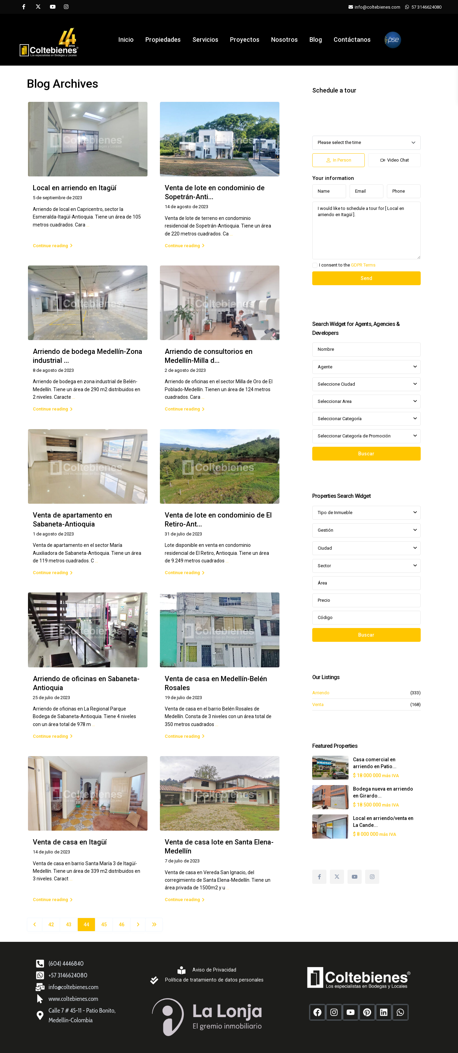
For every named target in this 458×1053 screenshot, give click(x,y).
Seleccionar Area (335, 401)
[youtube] (52, 7)
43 (68, 924)
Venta (318, 704)
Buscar (366, 453)
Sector (324, 565)
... (87, 225)
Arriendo (321, 692)
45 (104, 924)
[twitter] (38, 7)
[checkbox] (314, 265)
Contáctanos (351, 39)
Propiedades (163, 39)
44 (86, 924)
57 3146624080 (426, 7)
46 (121, 924)
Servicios (206, 39)
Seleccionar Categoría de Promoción (354, 435)
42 (51, 924)
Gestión (325, 530)
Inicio (127, 39)
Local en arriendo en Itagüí (74, 188)
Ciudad (325, 548)
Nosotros (284, 39)
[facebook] (24, 7)
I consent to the (347, 265)
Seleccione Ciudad (336, 384)
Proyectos (244, 39)
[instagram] (66, 7)
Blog (315, 39)
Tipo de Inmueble (335, 512)
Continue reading (53, 245)
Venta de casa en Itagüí (70, 842)
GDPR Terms (363, 265)
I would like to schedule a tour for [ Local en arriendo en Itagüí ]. (366, 231)
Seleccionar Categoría (340, 418)
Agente (325, 366)
